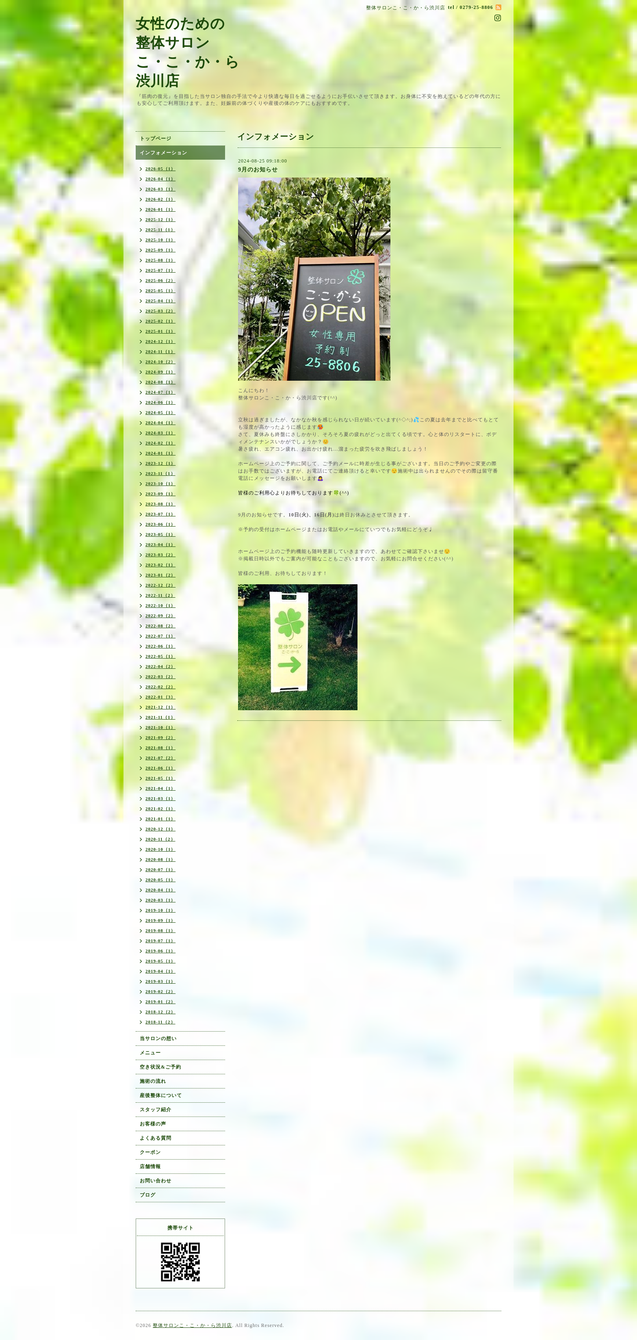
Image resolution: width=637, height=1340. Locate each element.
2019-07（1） (160, 940)
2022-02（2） (160, 686)
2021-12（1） (160, 707)
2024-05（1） (160, 412)
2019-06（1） (160, 950)
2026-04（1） (160, 178)
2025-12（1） (160, 219)
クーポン (150, 1152)
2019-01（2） (160, 1001)
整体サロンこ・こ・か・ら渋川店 (192, 1325)
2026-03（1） (160, 188)
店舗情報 (150, 1166)
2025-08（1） (160, 260)
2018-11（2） (160, 1021)
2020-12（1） (160, 828)
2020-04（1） (160, 889)
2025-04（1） (160, 300)
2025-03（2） (160, 310)
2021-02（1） (160, 808)
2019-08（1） (160, 930)
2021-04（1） (160, 788)
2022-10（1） (160, 605)
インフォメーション (163, 153)
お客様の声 (153, 1124)
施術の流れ (153, 1081)
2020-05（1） (160, 879)
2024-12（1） (160, 341)
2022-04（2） (160, 666)
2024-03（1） (160, 432)
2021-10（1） (160, 727)
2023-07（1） (160, 514)
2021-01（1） (160, 818)
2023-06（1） (160, 524)
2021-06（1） (160, 767)
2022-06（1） (160, 646)
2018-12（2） (160, 1011)
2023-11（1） (160, 473)
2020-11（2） (160, 839)
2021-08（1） (160, 747)
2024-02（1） (160, 442)
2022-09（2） (160, 615)
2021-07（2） (160, 757)
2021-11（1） (160, 717)
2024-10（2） (160, 361)
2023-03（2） (160, 554)
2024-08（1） (160, 381)
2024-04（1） (160, 422)
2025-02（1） (160, 321)
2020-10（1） (160, 849)
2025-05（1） (160, 290)
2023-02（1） (160, 564)
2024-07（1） (160, 392)
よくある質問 (155, 1138)
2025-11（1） (160, 229)
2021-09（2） (160, 737)
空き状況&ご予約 (160, 1067)
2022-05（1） (160, 656)
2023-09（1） (160, 493)
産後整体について (161, 1095)
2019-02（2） (160, 991)
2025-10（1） (160, 239)
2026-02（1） (160, 199)
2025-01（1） (160, 331)
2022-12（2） (160, 585)
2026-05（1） (160, 168)
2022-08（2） (160, 625)
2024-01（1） (160, 453)
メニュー (150, 1053)
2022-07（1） (160, 635)
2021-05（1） (160, 778)
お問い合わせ (155, 1181)
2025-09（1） (160, 249)
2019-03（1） (160, 981)
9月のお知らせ (258, 170)
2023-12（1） (160, 463)
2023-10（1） (160, 483)
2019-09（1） (160, 920)
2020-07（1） (160, 869)
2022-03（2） (160, 676)
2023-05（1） (160, 534)
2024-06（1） (160, 402)
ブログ (148, 1195)
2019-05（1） (160, 960)
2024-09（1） (160, 371)
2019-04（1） (160, 971)
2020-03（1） (160, 900)
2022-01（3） (160, 696)
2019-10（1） (160, 910)
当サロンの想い (158, 1038)
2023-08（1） (160, 503)
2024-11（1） (160, 351)
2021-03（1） (160, 798)
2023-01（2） (160, 574)
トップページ (155, 138)
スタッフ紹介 (155, 1109)
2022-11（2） (160, 595)
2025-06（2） (160, 280)
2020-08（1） (160, 859)
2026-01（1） (160, 209)
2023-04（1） (160, 544)
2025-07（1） (160, 270)
